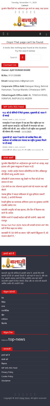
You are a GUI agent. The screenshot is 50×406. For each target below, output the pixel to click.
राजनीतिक (5, 310)
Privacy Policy (7, 372)
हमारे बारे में (5, 355)
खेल (2, 315)
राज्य (3, 306)
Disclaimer (6, 380)
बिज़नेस (4, 323)
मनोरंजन (4, 319)
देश (2, 298)
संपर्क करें (4, 359)
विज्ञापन (4, 363)
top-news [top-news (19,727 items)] (16, 339)
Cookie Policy (7, 376)
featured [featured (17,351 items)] (4, 340)
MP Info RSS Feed (9, 368)
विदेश (3, 302)
